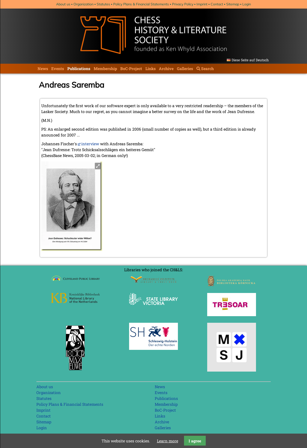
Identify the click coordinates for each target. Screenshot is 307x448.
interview (90, 143)
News (43, 68)
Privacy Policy (182, 4)
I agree (195, 440)
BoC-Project (131, 68)
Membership (105, 68)
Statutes (103, 4)
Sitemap (232, 4)
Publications (78, 68)
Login (246, 4)
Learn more (167, 440)
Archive (166, 68)
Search (207, 68)
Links (150, 68)
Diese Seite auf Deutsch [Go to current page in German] (250, 60)
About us (63, 4)
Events (57, 68)
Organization (83, 4)
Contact (217, 4)
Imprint (201, 4)
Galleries (185, 68)
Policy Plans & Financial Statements (141, 4)
